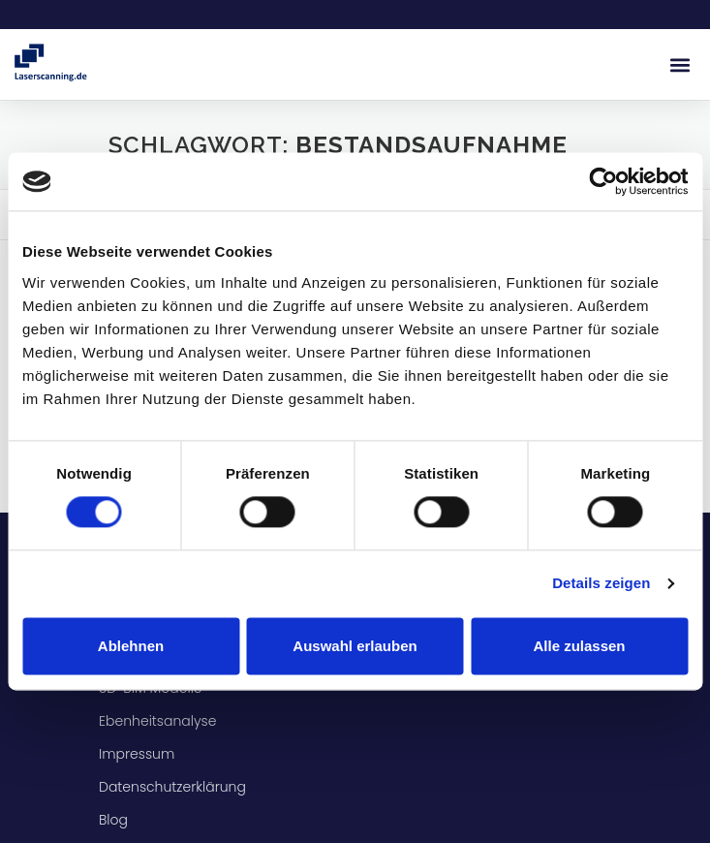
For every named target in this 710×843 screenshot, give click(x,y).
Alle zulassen (579, 646)
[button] (679, 64)
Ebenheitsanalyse (159, 721)
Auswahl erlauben (355, 646)
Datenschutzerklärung (172, 786)
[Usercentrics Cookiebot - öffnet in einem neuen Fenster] (603, 181)
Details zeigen (601, 584)
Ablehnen (131, 646)
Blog (113, 819)
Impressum (136, 754)
